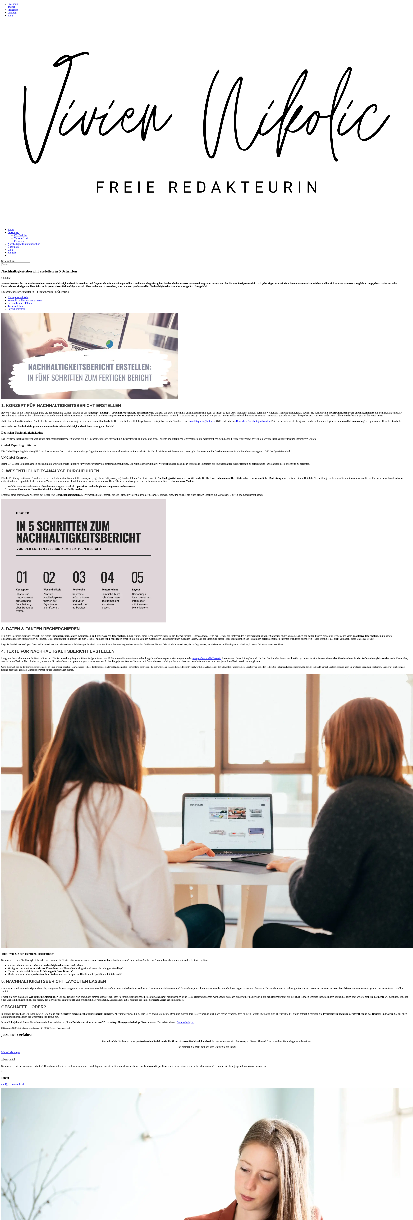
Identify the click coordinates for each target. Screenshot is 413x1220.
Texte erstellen (15, 306)
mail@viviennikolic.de (13, 1084)
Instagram (13, 9)
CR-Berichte (20, 235)
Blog (10, 249)
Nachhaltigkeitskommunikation (24, 244)
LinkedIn (12, 12)
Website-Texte (21, 238)
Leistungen (13, 232)
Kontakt (12, 252)
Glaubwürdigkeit (185, 1022)
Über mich (13, 246)
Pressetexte (20, 241)
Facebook (13, 4)
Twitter (11, 6)
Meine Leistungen (10, 1052)
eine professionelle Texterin (207, 658)
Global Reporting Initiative (202, 421)
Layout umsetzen (16, 309)
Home (11, 229)
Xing (10, 15)
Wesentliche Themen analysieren (25, 300)
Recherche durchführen (20, 303)
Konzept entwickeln (18, 297)
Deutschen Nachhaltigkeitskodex (253, 421)
